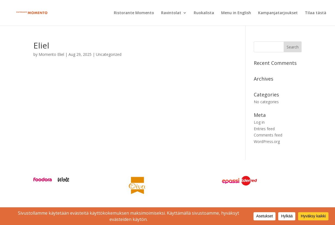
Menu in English (236, 13)
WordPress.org (267, 141)
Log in (259, 122)
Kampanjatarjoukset (278, 13)
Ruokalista (204, 13)
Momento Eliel (51, 54)
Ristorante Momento (134, 13)
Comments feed (268, 135)
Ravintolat (171, 13)
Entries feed (264, 128)
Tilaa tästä (315, 13)
